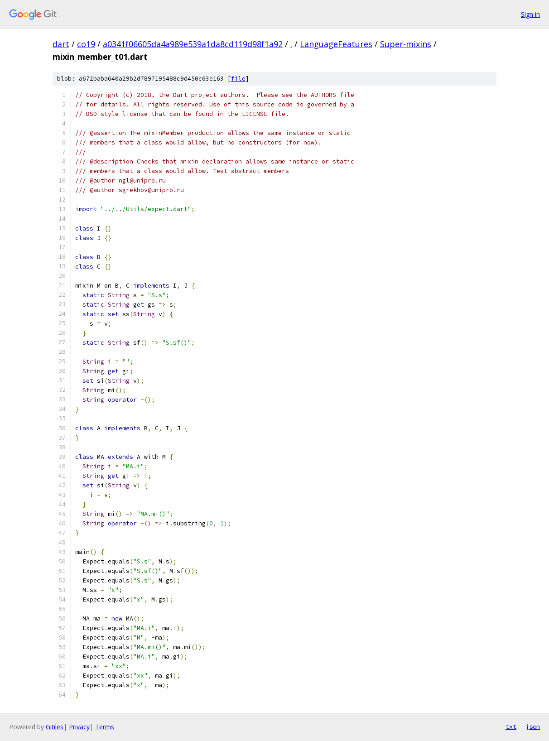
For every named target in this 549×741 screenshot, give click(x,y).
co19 (86, 43)
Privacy (79, 726)
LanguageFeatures (336, 43)
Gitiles (54, 726)
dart (61, 43)
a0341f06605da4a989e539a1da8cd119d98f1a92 (193, 43)
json (532, 726)
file (238, 78)
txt (511, 726)
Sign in (530, 14)
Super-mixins (405, 43)
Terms (104, 726)
